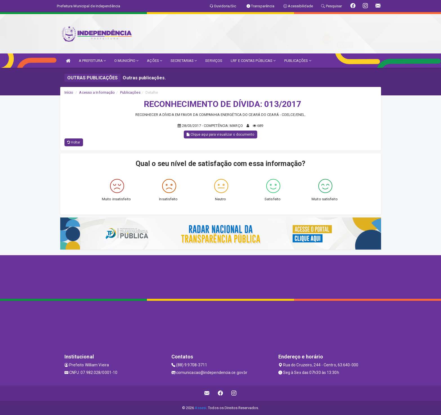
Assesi (200, 408)
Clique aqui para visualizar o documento (220, 134)
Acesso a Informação (97, 92)
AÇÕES (154, 61)
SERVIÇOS (213, 61)
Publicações (130, 92)
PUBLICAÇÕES (297, 61)
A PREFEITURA (92, 61)
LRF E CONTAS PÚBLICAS (253, 61)
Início (68, 92)
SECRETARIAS (184, 61)
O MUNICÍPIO (126, 61)
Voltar (73, 142)
